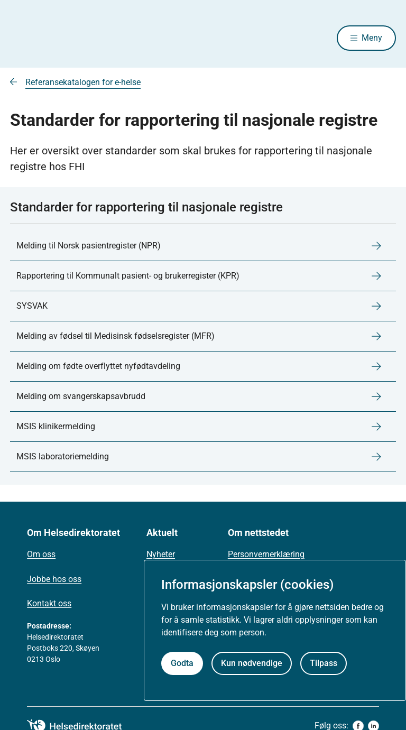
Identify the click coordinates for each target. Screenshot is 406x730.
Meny (372, 38)
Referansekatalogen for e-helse (83, 82)
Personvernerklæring (266, 554)
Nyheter (160, 554)
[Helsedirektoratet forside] (86, 38)
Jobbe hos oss (54, 579)
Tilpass (323, 663)
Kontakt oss (49, 603)
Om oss (41, 554)
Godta (182, 663)
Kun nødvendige (251, 663)
